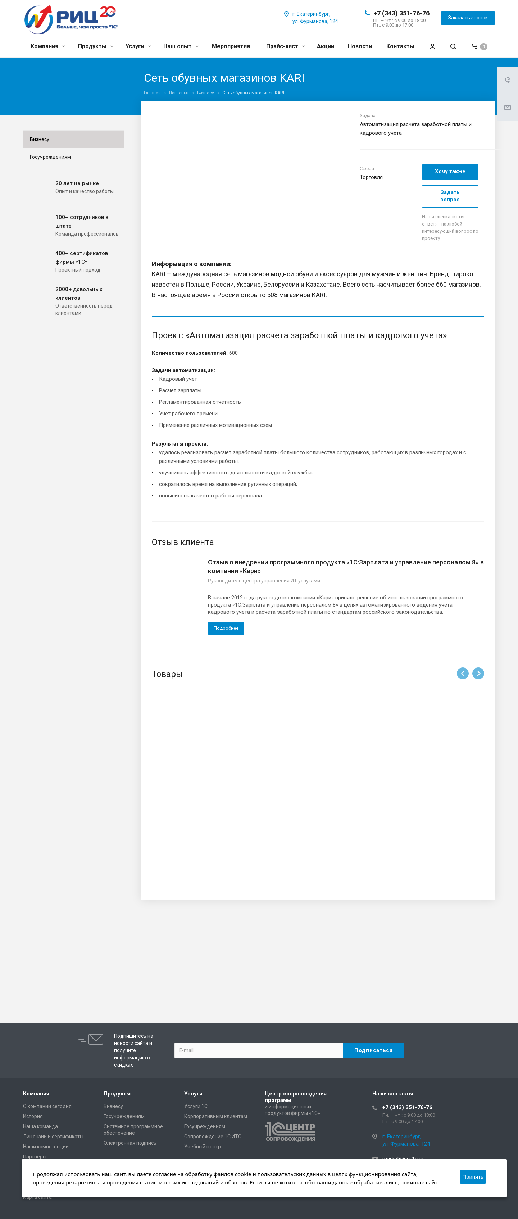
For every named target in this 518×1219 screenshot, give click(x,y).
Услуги (138, 46)
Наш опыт (181, 46)
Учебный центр (202, 1146)
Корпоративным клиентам (215, 1116)
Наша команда (40, 1126)
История (33, 1116)
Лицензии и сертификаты (53, 1136)
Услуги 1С (196, 1106)
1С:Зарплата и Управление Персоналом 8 (203, 784)
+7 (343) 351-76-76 (401, 13)
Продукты (95, 46)
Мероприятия (231, 46)
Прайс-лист (285, 46)
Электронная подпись (130, 1143)
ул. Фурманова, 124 (315, 21)
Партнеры (34, 1157)
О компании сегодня (47, 1106)
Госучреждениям (50, 157)
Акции (325, 46)
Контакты (400, 46)
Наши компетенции (46, 1146)
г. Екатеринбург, (311, 14)
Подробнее (226, 628)
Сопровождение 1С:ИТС (212, 1136)
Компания (48, 46)
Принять (472, 1176)
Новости (360, 46)
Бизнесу (39, 139)
